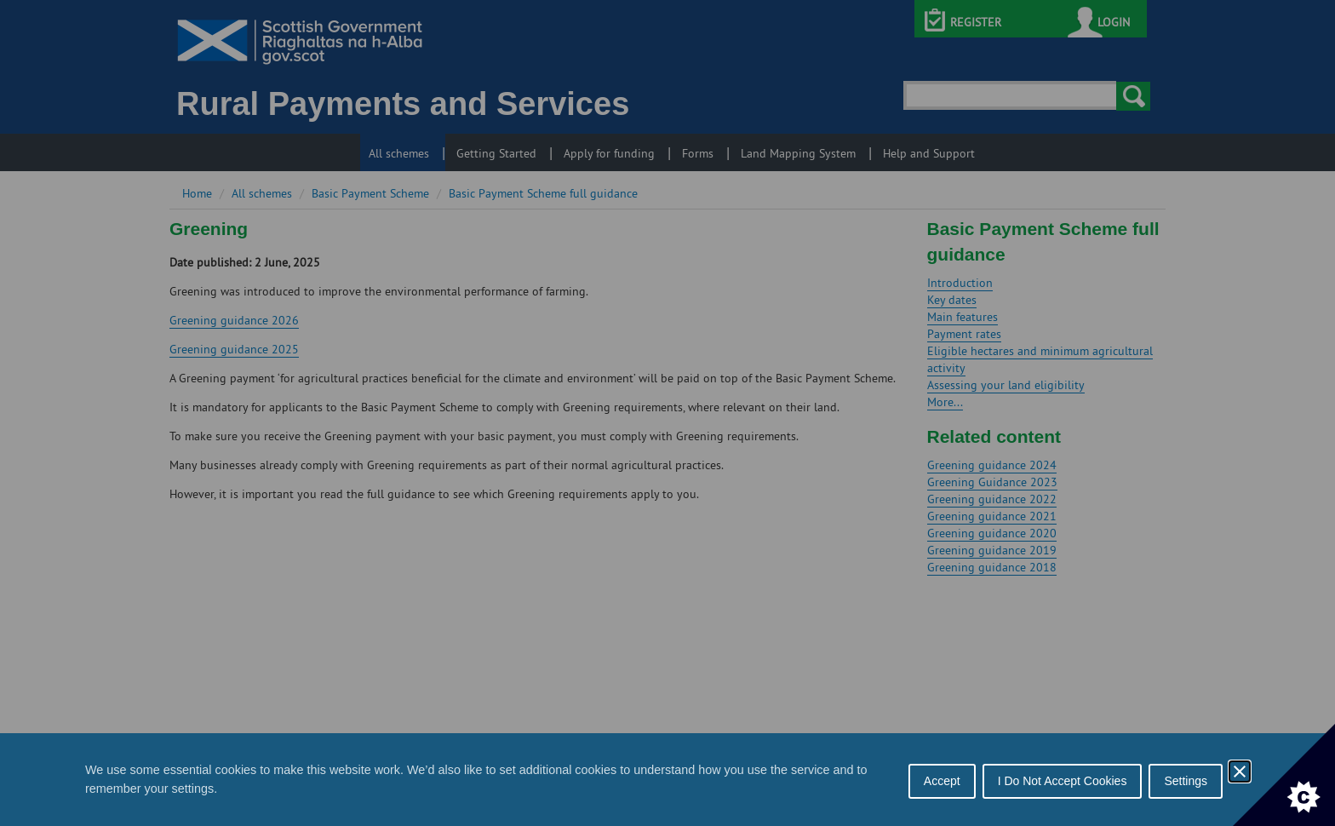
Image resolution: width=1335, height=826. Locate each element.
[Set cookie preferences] (1284, 775)
